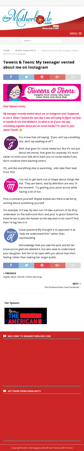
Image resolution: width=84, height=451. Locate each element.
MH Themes (67, 448)
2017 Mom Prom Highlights (24, 391)
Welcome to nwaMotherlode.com (29, 336)
